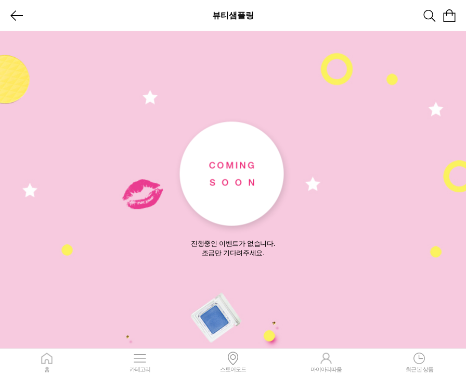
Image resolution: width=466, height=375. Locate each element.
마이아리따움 (326, 362)
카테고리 (139, 362)
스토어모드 (233, 362)
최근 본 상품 (419, 362)
